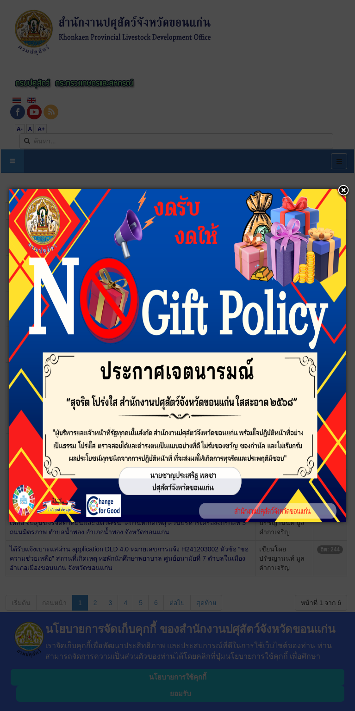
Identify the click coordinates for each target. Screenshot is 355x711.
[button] (343, 191)
